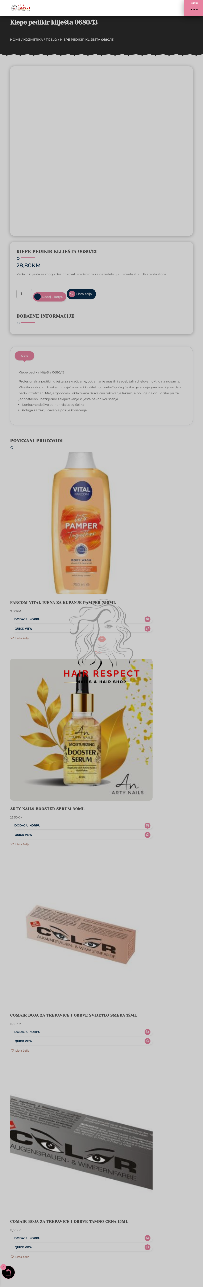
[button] (193, 8)
